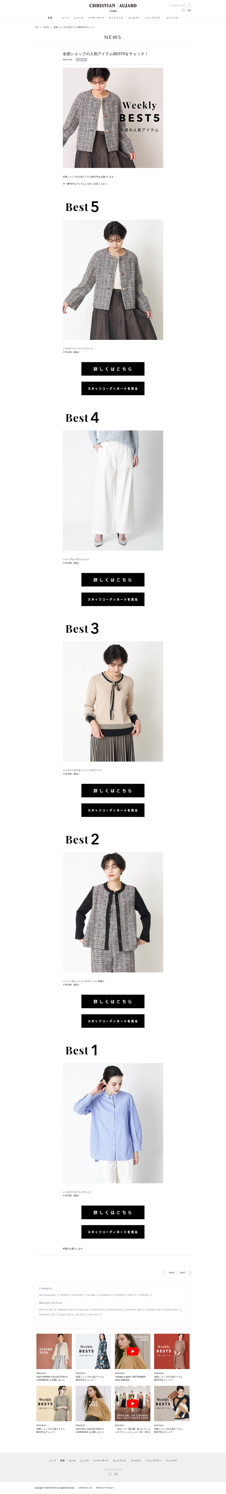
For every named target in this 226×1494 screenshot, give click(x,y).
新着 (50, 17)
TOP (36, 27)
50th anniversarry (47, 1295)
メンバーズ (172, 17)
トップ (52, 1460)
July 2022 (79, 1314)
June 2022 (93, 1314)
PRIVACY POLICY (105, 1488)
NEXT (183, 1272)
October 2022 (171, 1309)
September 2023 (65, 1309)
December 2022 (134, 1309)
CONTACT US (85, 1488)
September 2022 (47, 1314)
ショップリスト (153, 1460)
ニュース (78, 17)
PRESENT (78, 1295)
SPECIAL (144, 1295)
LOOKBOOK (105, 1295)
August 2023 (83, 1309)
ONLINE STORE (177, 5)
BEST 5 (81, 60)
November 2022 (153, 1309)
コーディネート (96, 17)
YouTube (91, 1295)
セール (65, 17)
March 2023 (99, 1309)
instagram (183, 10)
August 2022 (65, 1314)
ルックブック (116, 17)
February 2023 (115, 1309)
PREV (172, 1272)
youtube (189, 10)
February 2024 (46, 1309)
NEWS (46, 27)
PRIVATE (64, 1295)
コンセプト (134, 17)
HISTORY (120, 1295)
